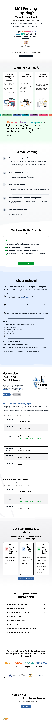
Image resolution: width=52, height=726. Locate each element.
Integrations (47, 719)
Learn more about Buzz (25, 297)
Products (41, 719)
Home (37, 719)
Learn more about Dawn (17, 314)
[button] (4, 677)
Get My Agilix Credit (26, 706)
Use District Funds (16, 394)
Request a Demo (7, 356)
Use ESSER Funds (6, 394)
